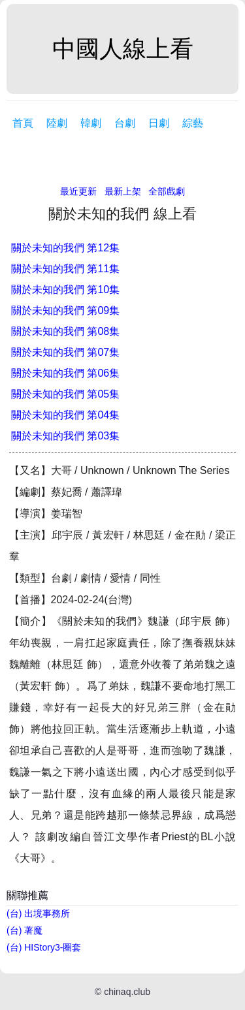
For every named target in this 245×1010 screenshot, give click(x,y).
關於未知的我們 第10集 (65, 289)
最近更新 (78, 191)
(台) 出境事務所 (38, 913)
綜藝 (192, 123)
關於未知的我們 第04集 (65, 414)
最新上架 (123, 191)
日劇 (158, 123)
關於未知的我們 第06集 (65, 373)
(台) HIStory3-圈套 (44, 947)
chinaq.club (127, 991)
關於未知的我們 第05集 (65, 394)
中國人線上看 (122, 48)
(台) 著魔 (24, 930)
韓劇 (90, 123)
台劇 (124, 123)
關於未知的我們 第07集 (65, 352)
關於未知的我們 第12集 (65, 247)
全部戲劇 (166, 191)
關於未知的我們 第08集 (65, 331)
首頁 (22, 123)
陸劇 (56, 123)
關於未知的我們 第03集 (65, 435)
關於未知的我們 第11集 (65, 268)
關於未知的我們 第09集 (65, 310)
